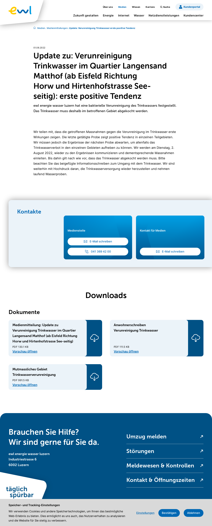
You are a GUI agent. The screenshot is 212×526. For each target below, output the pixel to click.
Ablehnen (193, 513)
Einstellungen (145, 513)
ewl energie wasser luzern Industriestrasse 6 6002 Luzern (29, 459)
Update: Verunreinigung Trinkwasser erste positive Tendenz (101, 28)
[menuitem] (86, 16)
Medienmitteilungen (56, 28)
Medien (41, 28)
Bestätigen (169, 513)
